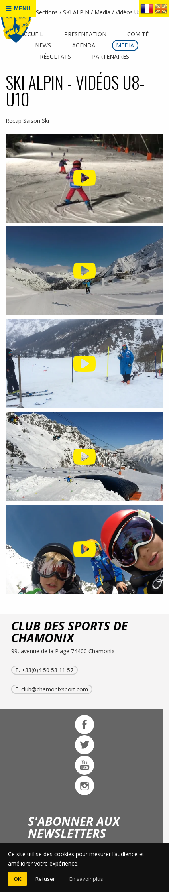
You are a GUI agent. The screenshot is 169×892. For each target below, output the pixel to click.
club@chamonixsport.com (54, 689)
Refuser (45, 878)
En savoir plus (86, 878)
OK (17, 878)
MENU (18, 8)
